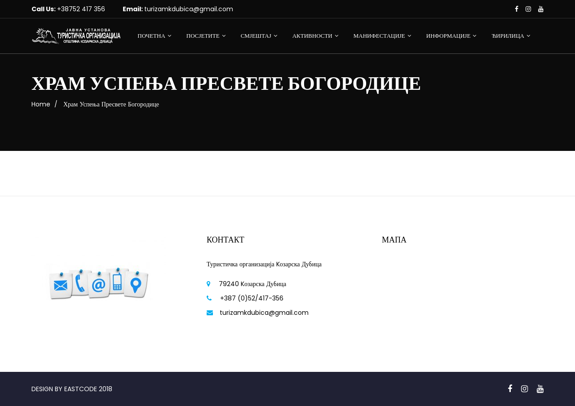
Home (40, 104)
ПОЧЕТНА (151, 35)
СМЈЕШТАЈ (256, 35)
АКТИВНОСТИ (312, 35)
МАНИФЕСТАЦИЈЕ (379, 35)
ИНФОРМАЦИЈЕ (448, 35)
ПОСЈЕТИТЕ (203, 35)
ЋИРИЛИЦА (507, 35)
